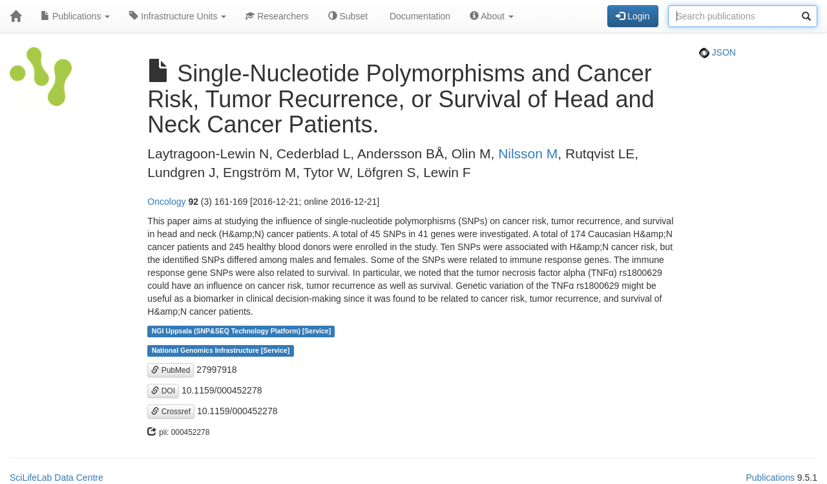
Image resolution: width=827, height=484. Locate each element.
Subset (348, 16)
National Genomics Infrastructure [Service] (221, 351)
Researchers (277, 16)
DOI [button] (163, 390)
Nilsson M (528, 153)
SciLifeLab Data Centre (56, 477)
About (492, 16)
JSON (717, 52)
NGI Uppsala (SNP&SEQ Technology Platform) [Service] (241, 331)
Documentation (418, 16)
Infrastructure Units (177, 16)
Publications (75, 16)
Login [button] (632, 16)
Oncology (166, 201)
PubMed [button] (170, 370)
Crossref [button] (171, 411)
